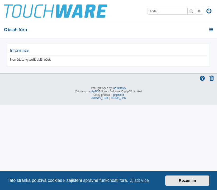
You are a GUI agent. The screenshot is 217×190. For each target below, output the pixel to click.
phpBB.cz (118, 94)
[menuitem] (209, 11)
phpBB (94, 91)
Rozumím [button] (187, 180)
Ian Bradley (119, 87)
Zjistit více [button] (139, 180)
